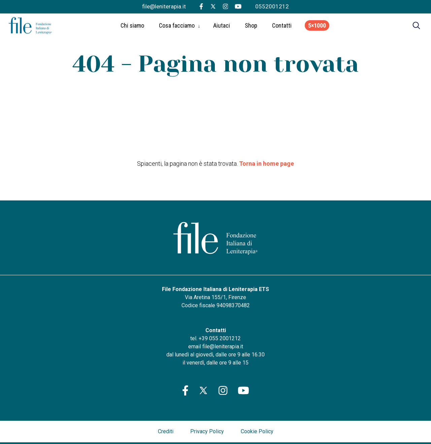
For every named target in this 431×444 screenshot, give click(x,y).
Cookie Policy (257, 431)
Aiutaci (221, 27)
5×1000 (317, 27)
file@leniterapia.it (164, 6)
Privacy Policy (207, 431)
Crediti (165, 431)
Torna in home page (266, 163)
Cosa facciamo (177, 27)
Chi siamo (132, 27)
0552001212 (272, 6)
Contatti (282, 27)
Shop (251, 27)
